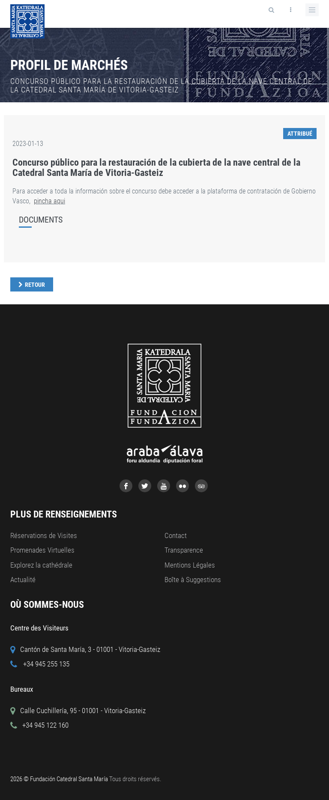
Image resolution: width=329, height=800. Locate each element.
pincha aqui (49, 201)
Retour (35, 284)
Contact (175, 535)
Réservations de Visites (43, 535)
